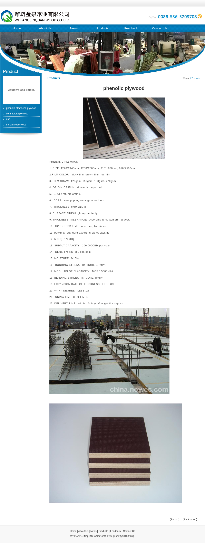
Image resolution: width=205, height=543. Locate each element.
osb (8, 119)
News (74, 28)
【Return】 (174, 519)
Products (102, 28)
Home (17, 28)
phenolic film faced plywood (21, 108)
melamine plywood (16, 124)
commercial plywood (17, 113)
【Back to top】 (189, 519)
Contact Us (159, 28)
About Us (45, 28)
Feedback (131, 28)
